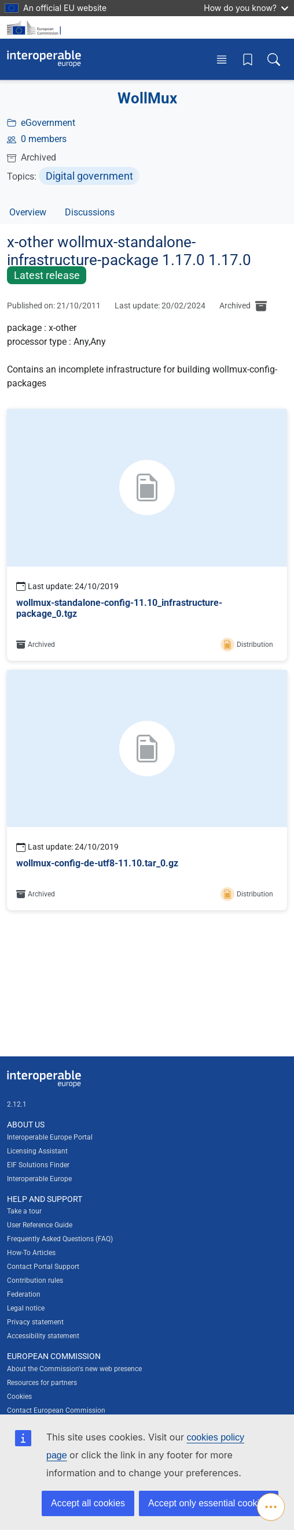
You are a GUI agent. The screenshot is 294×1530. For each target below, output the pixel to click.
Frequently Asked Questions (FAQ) (60, 1239)
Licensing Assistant (37, 1151)
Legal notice (26, 1308)
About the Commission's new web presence (74, 1369)
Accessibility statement (43, 1336)
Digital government (89, 176)
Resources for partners (42, 1383)
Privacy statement (35, 1322)
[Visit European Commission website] (36, 27)
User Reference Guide (39, 1225)
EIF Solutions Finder (38, 1165)
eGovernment (48, 122)
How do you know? (246, 8)
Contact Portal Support (43, 1267)
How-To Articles (31, 1253)
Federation (24, 1294)
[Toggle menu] (221, 59)
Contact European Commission (56, 1410)
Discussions (90, 212)
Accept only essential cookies (208, 1503)
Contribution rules (35, 1280)
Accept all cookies (88, 1503)
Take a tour (24, 1211)
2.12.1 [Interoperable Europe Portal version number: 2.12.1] (17, 1104)
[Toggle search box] (273, 59)
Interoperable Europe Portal (50, 1137)
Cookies (19, 1397)
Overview (27, 212)
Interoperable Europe (39, 1179)
